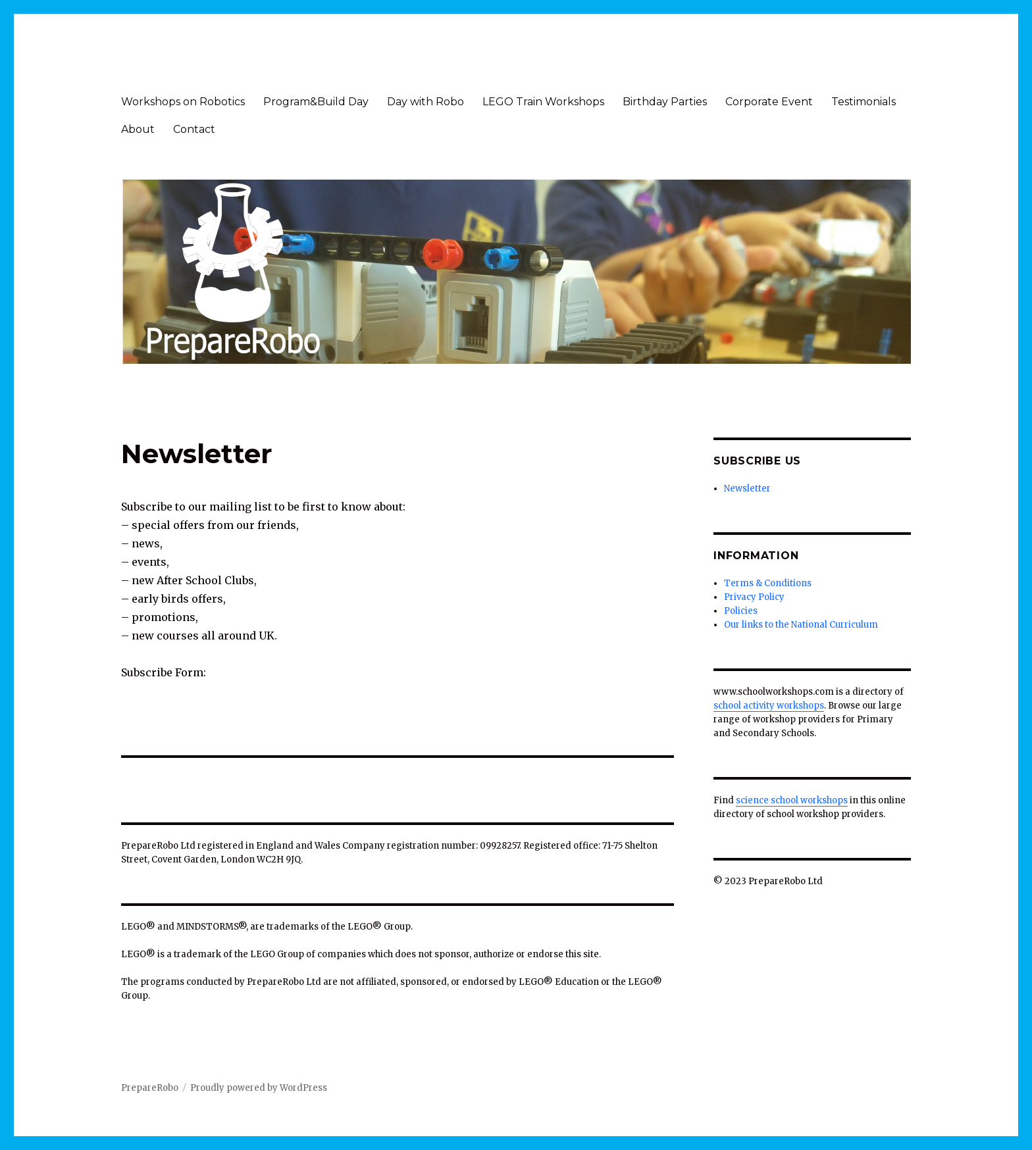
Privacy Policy (754, 597)
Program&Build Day (316, 101)
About (138, 129)
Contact (194, 129)
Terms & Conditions (768, 583)
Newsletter (747, 488)
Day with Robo (425, 101)
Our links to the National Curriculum (801, 624)
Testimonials (863, 101)
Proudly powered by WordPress (258, 1087)
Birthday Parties (665, 101)
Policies (741, 610)
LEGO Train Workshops (543, 101)
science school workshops (792, 800)
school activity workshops (768, 705)
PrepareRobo (149, 1087)
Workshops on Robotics (183, 101)
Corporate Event (769, 101)
